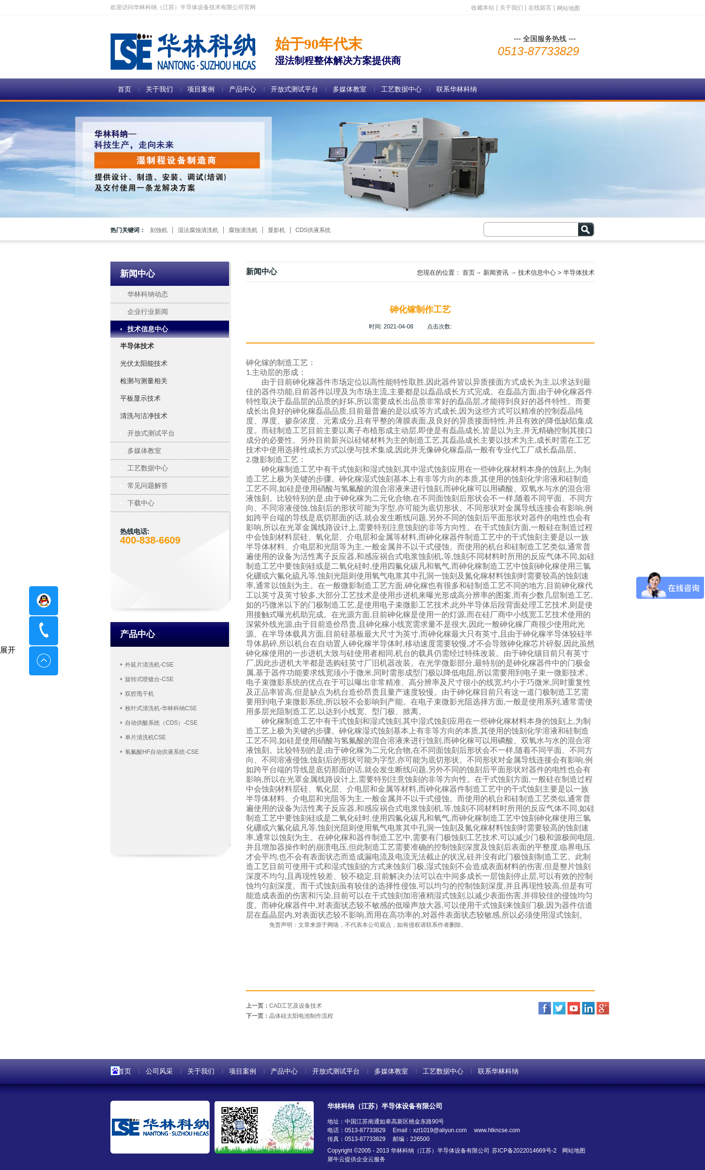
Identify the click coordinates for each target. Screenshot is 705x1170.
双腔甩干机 (139, 693)
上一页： (284, 1005)
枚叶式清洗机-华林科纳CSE (161, 708)
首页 (124, 89)
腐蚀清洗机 (243, 230)
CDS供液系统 (313, 230)
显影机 (276, 230)
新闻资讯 (495, 272)
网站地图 (572, 1150)
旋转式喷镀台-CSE (149, 679)
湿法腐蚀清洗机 (198, 230)
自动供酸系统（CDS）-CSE (161, 722)
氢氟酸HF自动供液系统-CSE (162, 752)
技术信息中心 (537, 272)
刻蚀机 (159, 230)
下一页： (289, 1016)
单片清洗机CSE (145, 737)
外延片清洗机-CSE (149, 664)
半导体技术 (579, 272)
